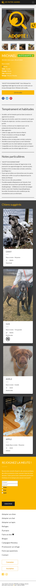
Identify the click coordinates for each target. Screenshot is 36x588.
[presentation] (15, 498)
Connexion (10, 562)
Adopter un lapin (8, 522)
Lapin (4, 493)
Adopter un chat (8, 518)
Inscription (10, 569)
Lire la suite (18, 93)
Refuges (5, 526)
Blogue (5, 538)
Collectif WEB (20, 585)
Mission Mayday (12, 75)
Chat (4, 490)
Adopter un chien (9, 514)
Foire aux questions (10, 551)
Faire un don (8, 534)
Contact (5, 555)
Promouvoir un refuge (11, 547)
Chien (5, 487)
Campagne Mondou (10, 543)
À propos (5, 530)
